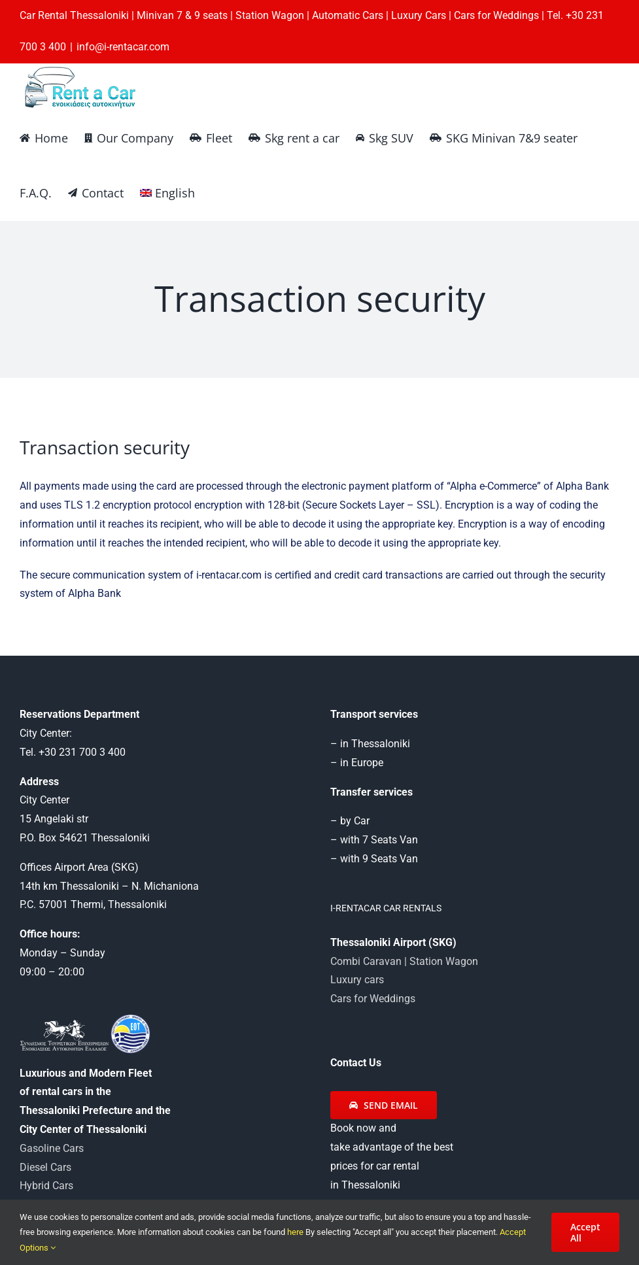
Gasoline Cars (52, 1148)
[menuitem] (167, 192)
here (296, 1232)
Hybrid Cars (46, 1185)
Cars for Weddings (372, 998)
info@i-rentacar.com (123, 47)
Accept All (585, 1232)
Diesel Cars (45, 1167)
